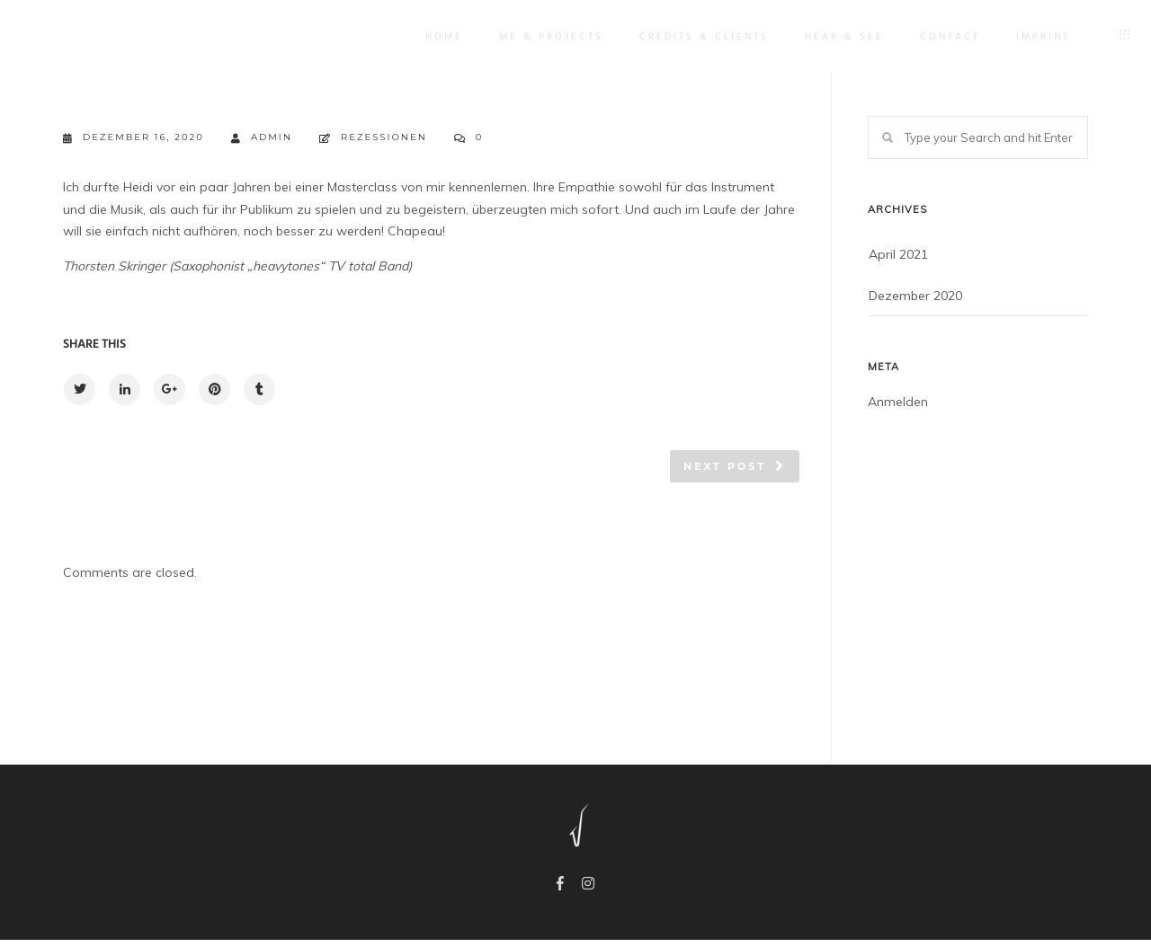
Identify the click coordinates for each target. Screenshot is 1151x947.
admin (261, 137)
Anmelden (898, 402)
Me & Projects (538, 37)
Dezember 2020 (915, 296)
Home (431, 37)
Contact (936, 37)
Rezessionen (384, 137)
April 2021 (898, 254)
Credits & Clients (690, 37)
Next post (724, 466)
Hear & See (830, 37)
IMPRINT (1030, 37)
